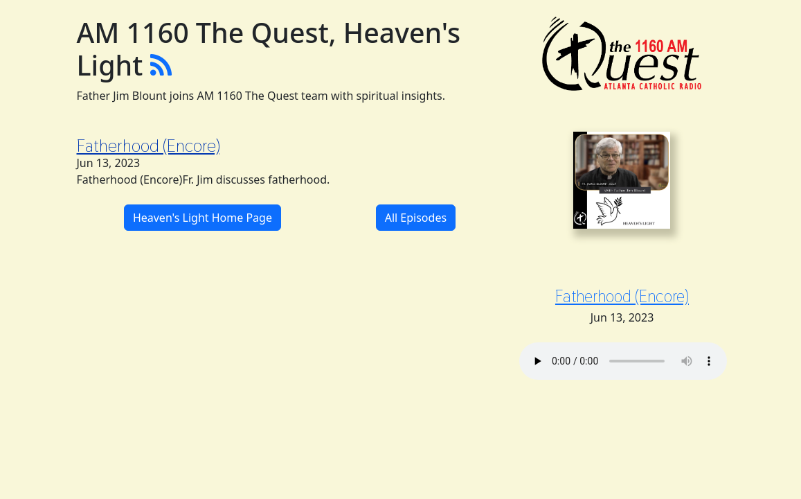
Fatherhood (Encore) (148, 145)
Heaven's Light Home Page (202, 217)
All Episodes (416, 217)
